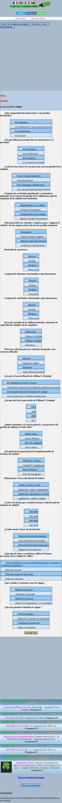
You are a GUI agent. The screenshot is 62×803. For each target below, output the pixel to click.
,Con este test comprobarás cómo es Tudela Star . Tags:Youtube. (31, 757)
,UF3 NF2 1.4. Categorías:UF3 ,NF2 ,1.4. (31, 727)
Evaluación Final (25, 763)
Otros (3, 95)
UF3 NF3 (9, 718)
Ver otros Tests (38, 18)
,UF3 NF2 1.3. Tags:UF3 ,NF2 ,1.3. (31, 732)
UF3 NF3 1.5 (8, 722)
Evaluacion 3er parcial (15, 700)
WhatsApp (41, 13)
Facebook (31, 13)
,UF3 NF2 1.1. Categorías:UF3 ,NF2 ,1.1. (31, 750)
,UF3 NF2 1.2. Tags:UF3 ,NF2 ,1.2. (31, 745)
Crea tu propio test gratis (31, 777)
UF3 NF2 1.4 (12, 726)
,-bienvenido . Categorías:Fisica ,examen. (31, 708)
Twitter (21, 13)
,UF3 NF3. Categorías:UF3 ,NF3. (31, 718)
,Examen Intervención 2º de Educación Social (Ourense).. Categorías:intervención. (31, 739)
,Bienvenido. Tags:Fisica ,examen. (31, 701)
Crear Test (20, 18)
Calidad (4, 101)
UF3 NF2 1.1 (12, 749)
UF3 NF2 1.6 (9, 714)
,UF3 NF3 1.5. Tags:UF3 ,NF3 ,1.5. (31, 722)
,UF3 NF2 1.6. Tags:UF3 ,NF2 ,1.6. (31, 714)
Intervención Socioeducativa (19, 736)
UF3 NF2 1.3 (8, 732)
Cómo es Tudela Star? (15, 756)
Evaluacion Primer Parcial (17, 707)
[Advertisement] (31, 59)
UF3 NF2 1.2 (8, 745)
